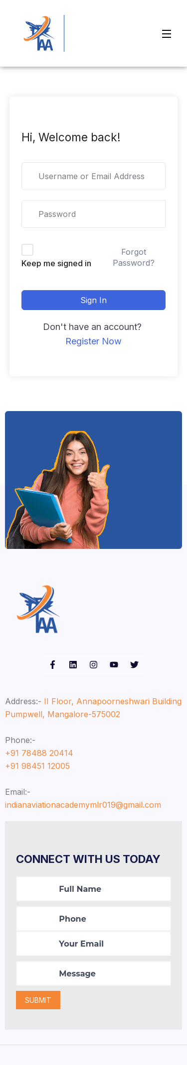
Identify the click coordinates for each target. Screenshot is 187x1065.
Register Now (93, 341)
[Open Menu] (167, 33)
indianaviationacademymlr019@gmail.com (83, 805)
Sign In (93, 300)
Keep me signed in (56, 263)
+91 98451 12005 (37, 766)
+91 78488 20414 (39, 753)
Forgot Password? (134, 257)
